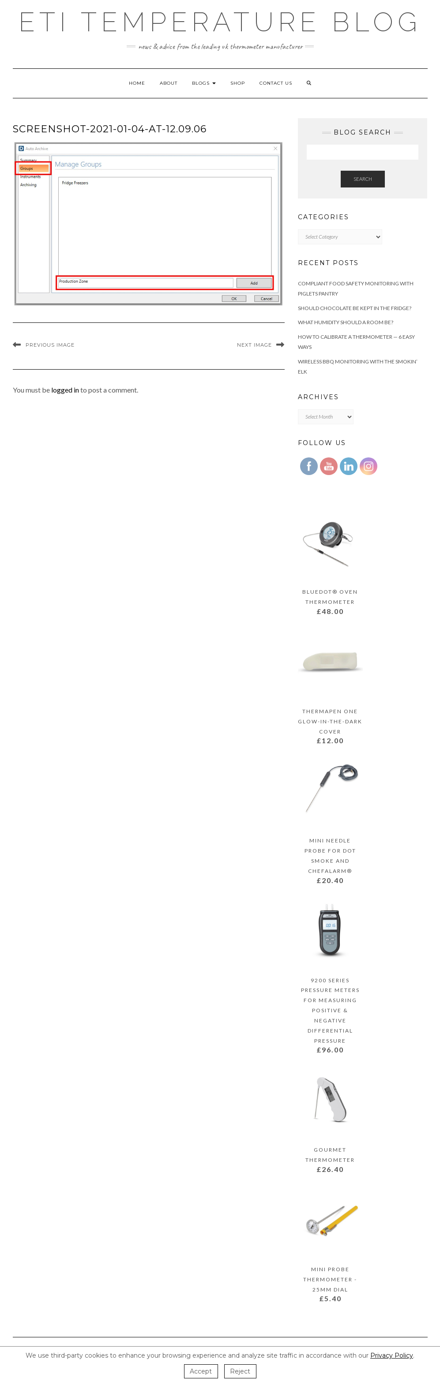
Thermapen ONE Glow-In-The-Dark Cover (330, 721)
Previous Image (50, 345)
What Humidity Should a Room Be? (345, 322)
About (168, 83)
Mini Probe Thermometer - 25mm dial (330, 1279)
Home (137, 83)
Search (363, 179)
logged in (65, 390)
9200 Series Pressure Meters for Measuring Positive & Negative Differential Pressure (330, 1010)
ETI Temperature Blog (220, 22)
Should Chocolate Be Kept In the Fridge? (354, 308)
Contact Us (275, 83)
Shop (237, 83)
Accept (201, 1371)
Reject (240, 1371)
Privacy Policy (391, 1355)
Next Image (254, 345)
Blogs (204, 83)
